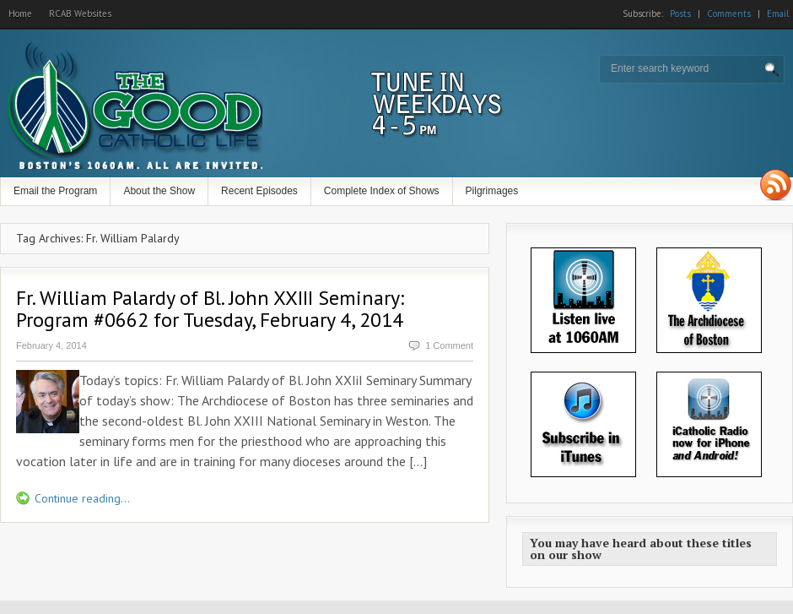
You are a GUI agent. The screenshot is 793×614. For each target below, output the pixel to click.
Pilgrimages (492, 191)
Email (778, 13)
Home (20, 13)
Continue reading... (82, 498)
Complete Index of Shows (382, 191)
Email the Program (55, 191)
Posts (680, 13)
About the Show (159, 191)
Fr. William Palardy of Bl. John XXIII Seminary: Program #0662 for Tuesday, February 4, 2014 (210, 309)
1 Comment (449, 345)
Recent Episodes (259, 191)
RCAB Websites (80, 13)
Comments (729, 13)
